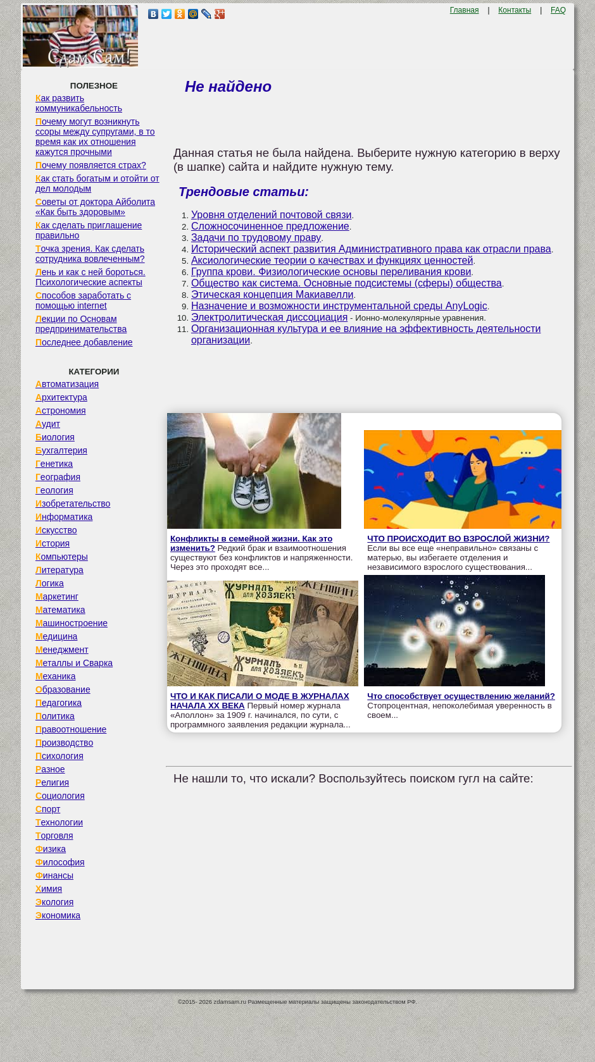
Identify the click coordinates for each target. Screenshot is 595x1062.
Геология (54, 490)
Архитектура (61, 397)
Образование (63, 689)
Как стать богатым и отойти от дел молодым (97, 183)
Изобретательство (73, 503)
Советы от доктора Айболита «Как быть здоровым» (95, 207)
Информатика (63, 517)
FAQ (558, 10)
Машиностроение (71, 623)
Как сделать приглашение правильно (88, 230)
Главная (464, 10)
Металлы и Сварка (74, 663)
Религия (52, 782)
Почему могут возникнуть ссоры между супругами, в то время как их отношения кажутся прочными (95, 136)
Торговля (54, 835)
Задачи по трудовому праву (256, 237)
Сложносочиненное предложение (270, 226)
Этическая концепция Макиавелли (272, 294)
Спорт (47, 809)
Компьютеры (61, 557)
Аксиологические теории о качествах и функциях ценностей (332, 260)
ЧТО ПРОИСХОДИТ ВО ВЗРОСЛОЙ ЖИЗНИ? (458, 538)
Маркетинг (56, 596)
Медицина (56, 636)
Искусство (56, 530)
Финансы (54, 875)
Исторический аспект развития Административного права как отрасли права (371, 249)
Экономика (57, 915)
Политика (55, 716)
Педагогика (58, 703)
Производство (64, 743)
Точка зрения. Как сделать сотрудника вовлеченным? (90, 254)
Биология (55, 437)
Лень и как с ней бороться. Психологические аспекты (90, 277)
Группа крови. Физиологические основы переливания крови (331, 271)
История (52, 543)
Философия (60, 862)
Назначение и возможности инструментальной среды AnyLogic (339, 305)
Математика (60, 610)
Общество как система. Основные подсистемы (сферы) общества (346, 283)
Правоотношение (70, 729)
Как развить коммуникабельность (78, 103)
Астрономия (60, 410)
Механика (55, 676)
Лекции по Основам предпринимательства (81, 324)
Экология (54, 902)
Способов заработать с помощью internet (83, 300)
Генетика (54, 464)
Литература (59, 570)
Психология (59, 756)
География (57, 477)
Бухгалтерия (61, 450)
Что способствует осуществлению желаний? (461, 696)
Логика (49, 583)
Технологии (59, 822)
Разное (50, 769)
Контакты (514, 10)
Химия (48, 889)
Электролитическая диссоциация (269, 317)
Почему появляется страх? (90, 165)
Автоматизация (67, 384)
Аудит (47, 424)
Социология (60, 796)
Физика (50, 849)
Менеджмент (62, 650)
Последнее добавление (84, 342)
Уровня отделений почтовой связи (271, 214)
